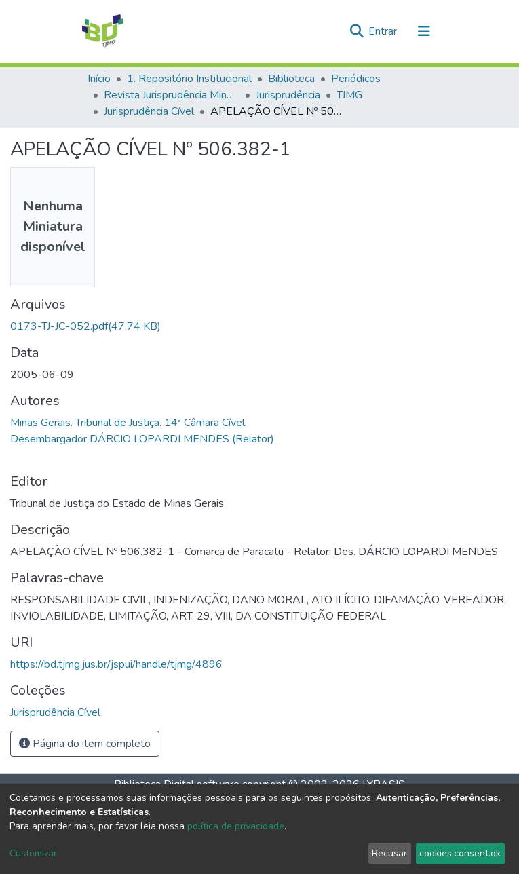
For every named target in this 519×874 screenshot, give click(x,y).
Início (99, 78)
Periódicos (356, 78)
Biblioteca (291, 78)
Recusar (389, 853)
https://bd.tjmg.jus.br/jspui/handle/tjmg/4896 (116, 664)
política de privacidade (235, 826)
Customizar (33, 853)
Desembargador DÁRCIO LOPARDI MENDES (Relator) (142, 439)
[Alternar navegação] (424, 31)
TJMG (349, 95)
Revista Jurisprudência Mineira (171, 95)
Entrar (384, 31)
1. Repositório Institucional (189, 78)
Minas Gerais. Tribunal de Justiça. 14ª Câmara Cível (127, 422)
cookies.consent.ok (460, 853)
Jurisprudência (288, 95)
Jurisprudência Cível (149, 111)
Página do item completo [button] (85, 743)
